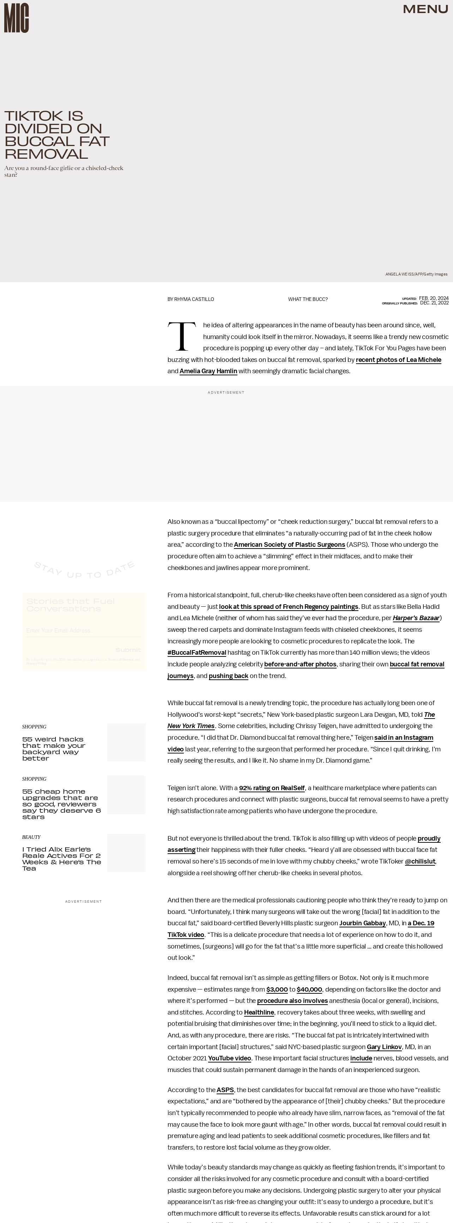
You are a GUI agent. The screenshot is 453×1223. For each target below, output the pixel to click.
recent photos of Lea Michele (399, 359)
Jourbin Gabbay (362, 923)
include (361, 1058)
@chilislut (420, 861)
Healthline (259, 1012)
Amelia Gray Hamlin (208, 371)
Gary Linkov (384, 1047)
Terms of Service (121, 666)
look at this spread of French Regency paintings (288, 606)
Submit (128, 655)
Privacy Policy (36, 670)
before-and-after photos (300, 664)
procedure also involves (292, 1000)
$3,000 (277, 989)
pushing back (228, 675)
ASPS (225, 1090)
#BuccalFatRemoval (197, 652)
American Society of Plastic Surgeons (289, 544)
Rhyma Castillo (194, 299)
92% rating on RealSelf (272, 788)
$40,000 (309, 989)
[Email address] (83, 635)
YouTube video (229, 1058)
